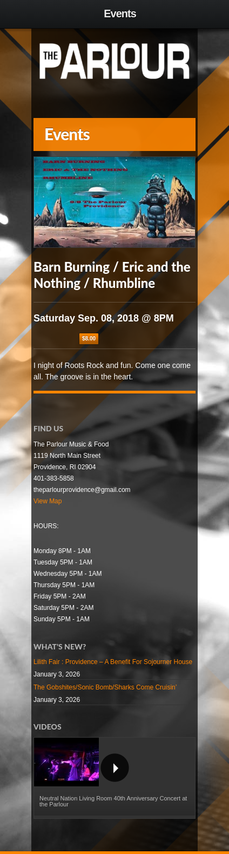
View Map (47, 501)
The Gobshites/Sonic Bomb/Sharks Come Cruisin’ (105, 687)
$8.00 (89, 338)
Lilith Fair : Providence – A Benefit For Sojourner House (112, 662)
